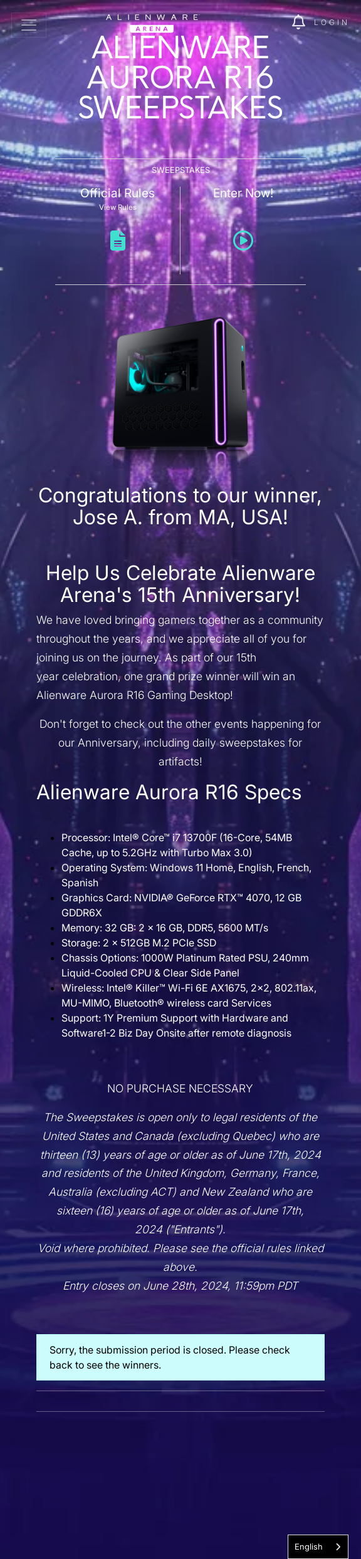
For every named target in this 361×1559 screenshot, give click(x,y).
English (309, 1546)
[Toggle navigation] (28, 25)
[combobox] (318, 1547)
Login (332, 22)
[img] (275, 23)
